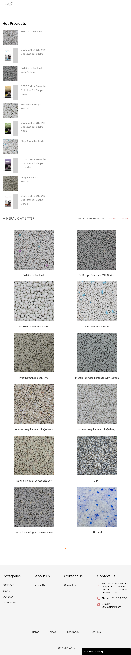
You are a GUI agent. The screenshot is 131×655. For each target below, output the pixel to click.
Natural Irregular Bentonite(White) (96, 429)
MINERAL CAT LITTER (118, 218)
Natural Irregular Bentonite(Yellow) (34, 429)
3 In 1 (96, 481)
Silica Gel (97, 532)
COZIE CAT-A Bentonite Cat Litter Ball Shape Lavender (33, 163)
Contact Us (70, 585)
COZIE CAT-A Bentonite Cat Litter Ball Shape (33, 52)
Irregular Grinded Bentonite (30, 180)
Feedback (73, 632)
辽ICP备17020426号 (65, 648)
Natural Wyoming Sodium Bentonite (34, 532)
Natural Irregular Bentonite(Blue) (34, 481)
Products (95, 632)
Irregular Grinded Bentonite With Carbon (97, 378)
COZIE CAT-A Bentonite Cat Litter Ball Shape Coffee (33, 200)
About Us (40, 585)
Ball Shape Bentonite (32, 32)
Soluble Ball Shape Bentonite (31, 107)
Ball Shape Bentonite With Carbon (32, 70)
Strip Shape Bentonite (32, 141)
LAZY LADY (8, 597)
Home (81, 218)
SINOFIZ (6, 591)
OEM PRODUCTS (95, 218)
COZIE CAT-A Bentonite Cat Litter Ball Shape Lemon (33, 90)
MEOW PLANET (10, 603)
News (53, 632)
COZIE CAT (8, 585)
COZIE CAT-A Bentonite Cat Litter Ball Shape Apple (33, 127)
